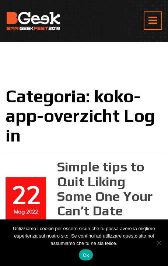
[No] (158, 242)
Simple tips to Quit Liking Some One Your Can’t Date (105, 188)
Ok (86, 255)
